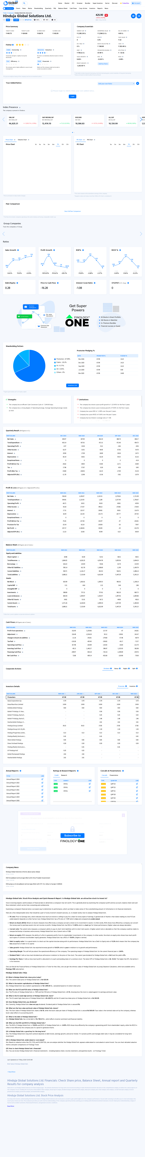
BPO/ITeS (28, 20)
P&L (55, 8)
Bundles (87, 3)
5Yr (67, 144)
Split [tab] (135, 669)
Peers (24, 8)
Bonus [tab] (117, 669)
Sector (107, 3)
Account (136, 3)
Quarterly (48, 8)
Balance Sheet (62, 8)
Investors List (72, 385)
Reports (99, 8)
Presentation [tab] (114, 775)
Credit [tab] (56, 775)
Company (11, 13)
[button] (116, 83)
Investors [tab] (134, 686)
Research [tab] (64, 775)
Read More (10, 1106)
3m (49, 144)
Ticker (5, 13)
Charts (18, 8)
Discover (115, 3)
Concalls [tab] (104, 775)
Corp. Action (83, 8)
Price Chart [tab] (10, 140)
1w (40, 144)
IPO (73, 3)
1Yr (58, 144)
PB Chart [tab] (91, 140)
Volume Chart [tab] (23, 140)
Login (72, 96)
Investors (92, 8)
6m (53, 144)
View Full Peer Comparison (72, 211)
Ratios (30, 8)
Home (60, 3)
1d (35, 144)
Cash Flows (73, 8)
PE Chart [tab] (81, 140)
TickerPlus (124, 3)
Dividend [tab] (108, 669)
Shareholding (38, 8)
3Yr (63, 144)
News (106, 8)
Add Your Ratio (103, 64)
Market (67, 3)
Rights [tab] (126, 669)
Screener (79, 3)
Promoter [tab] (122, 686)
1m (44, 144)
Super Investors (98, 3)
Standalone (10, 8)
